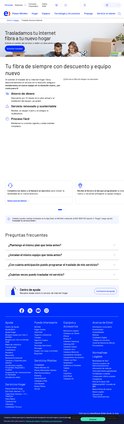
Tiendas (37, 337)
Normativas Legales (100, 354)
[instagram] (47, 311)
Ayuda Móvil (10, 329)
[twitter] (31, 311)
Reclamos (9, 353)
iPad (65, 371)
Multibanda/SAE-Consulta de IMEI (104, 385)
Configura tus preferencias (52, 420)
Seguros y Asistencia (42, 335)
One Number (39, 384)
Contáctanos (10, 350)
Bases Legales (98, 392)
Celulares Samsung (71, 341)
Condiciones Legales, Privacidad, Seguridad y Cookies (15, 367)
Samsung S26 (68, 344)
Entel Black (67, 376)
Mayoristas (9, 355)
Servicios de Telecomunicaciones (101, 395)
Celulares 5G (68, 379)
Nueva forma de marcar (102, 389)
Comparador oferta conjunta (104, 376)
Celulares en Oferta (71, 333)
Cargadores (97, 379)
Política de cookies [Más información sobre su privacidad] (33, 420)
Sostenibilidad (98, 332)
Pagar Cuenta (39, 329)
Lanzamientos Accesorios (73, 357)
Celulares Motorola (71, 352)
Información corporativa (102, 327)
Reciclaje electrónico (42, 345)
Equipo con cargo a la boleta (46, 351)
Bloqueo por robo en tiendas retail (17, 341)
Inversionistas (98, 329)
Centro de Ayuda (12, 327)
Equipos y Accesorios (70, 324)
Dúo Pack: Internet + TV (15, 391)
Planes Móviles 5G (41, 368)
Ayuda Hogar (10, 332)
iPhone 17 (67, 339)
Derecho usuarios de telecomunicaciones (101, 364)
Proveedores (98, 345)
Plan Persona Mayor (42, 373)
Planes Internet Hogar (14, 389)
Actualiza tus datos (12, 377)
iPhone (66, 336)
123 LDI (37, 389)
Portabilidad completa (101, 374)
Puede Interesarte (45, 322)
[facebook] (23, 311)
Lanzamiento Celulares (72, 355)
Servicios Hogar (15, 384)
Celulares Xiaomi (70, 347)
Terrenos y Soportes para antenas (15, 362)
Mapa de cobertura (13, 345)
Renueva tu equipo (71, 331)
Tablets (66, 368)
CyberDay (67, 373)
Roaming (37, 376)
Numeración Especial (13, 358)
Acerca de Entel (103, 322)
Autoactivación (40, 378)
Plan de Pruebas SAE (101, 382)
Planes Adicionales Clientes (45, 370)
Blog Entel (38, 353)
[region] (62, 419)
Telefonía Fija (10, 401)
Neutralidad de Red (100, 361)
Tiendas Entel (10, 347)
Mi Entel (37, 327)
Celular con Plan (70, 360)
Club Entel (38, 332)
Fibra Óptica (10, 399)
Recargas (38, 348)
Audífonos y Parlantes (72, 365)
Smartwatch (68, 363)
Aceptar (93, 419)
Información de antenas (102, 368)
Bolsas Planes (39, 386)
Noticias (96, 335)
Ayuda (9, 322)
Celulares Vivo (69, 349)
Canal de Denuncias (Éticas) (104, 343)
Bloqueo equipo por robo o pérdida (16, 336)
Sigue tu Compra (41, 340)
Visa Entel (38, 343)
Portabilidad (39, 365)
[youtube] (39, 311)
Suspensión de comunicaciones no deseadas (18, 373)
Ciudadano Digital (100, 337)
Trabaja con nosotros (101, 340)
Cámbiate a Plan (40, 381)
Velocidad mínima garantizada (104, 371)
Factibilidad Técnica (13, 407)
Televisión (9, 404)
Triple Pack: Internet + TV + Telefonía (16, 395)
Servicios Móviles (45, 360)
